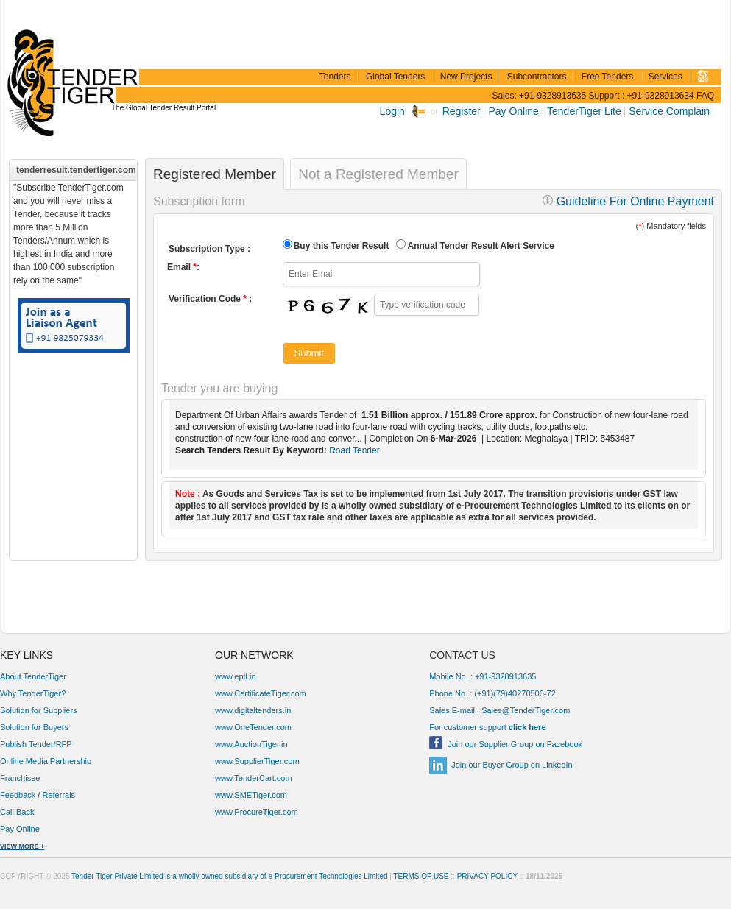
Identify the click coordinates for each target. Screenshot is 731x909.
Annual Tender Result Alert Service (480, 246)
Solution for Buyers (34, 727)
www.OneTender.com (253, 727)
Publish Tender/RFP (36, 744)
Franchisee (20, 778)
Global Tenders (395, 76)
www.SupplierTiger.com (257, 761)
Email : (183, 267)
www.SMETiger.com (251, 794)
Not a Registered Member (378, 174)
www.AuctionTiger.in (251, 744)
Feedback (17, 794)
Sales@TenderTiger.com (525, 710)
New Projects (466, 76)
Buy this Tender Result (341, 246)
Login (392, 111)
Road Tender (354, 450)
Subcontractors (537, 76)
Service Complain (669, 111)
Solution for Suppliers (38, 710)
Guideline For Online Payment (628, 201)
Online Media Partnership (45, 761)
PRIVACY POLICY (487, 876)
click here (527, 727)
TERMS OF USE (421, 876)
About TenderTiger (33, 676)
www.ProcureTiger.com (256, 811)
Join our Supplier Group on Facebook (515, 744)
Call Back (18, 811)
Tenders (335, 76)
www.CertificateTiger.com (260, 693)
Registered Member (214, 174)
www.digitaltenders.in (253, 710)
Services (665, 76)
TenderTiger (70, 60)
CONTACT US (462, 655)
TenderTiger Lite (584, 111)
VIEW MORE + (22, 846)
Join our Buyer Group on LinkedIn (512, 764)
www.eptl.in (235, 676)
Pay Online (514, 111)
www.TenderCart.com (253, 778)
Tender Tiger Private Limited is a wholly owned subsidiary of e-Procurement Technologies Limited (229, 876)
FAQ (705, 96)
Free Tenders (607, 76)
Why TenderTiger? (33, 693)
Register (461, 111)
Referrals (58, 794)
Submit (309, 352)
